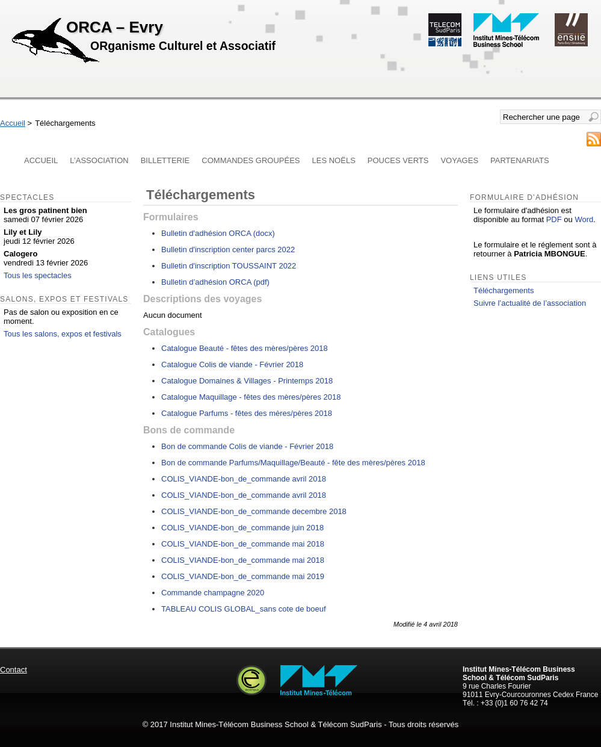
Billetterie (165, 160)
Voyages (459, 160)
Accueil (12, 123)
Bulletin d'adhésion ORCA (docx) (218, 233)
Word (584, 219)
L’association (99, 160)
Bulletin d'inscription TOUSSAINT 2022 (228, 265)
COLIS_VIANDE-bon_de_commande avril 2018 (243, 478)
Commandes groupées (251, 160)
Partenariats (519, 160)
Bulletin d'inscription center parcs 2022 (228, 249)
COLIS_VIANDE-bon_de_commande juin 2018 (242, 527)
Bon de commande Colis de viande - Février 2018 (247, 446)
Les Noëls (334, 160)
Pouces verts (398, 160)
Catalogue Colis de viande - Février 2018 (232, 364)
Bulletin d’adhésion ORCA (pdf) (215, 282)
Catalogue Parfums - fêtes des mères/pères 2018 (246, 413)
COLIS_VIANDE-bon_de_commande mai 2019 (242, 576)
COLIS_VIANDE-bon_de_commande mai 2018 (242, 543)
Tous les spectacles (38, 275)
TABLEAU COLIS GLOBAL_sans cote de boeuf (243, 608)
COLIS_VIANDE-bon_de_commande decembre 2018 (254, 511)
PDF (554, 219)
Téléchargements (503, 290)
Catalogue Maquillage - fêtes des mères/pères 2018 (251, 396)
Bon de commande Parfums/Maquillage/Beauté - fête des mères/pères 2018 (293, 462)
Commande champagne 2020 (212, 592)
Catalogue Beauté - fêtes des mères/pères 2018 (244, 348)
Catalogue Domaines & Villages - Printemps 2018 (247, 380)
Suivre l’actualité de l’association (529, 303)
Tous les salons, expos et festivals (63, 333)
